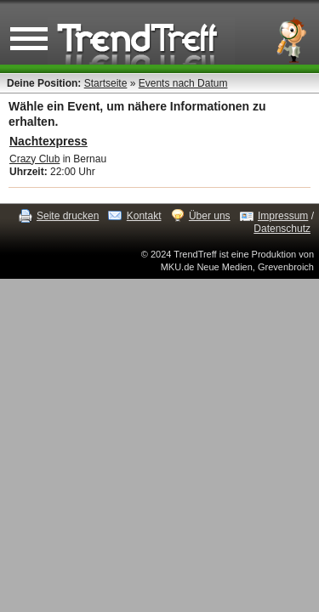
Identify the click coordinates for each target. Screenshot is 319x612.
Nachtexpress (48, 141)
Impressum (283, 216)
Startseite (106, 83)
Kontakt (144, 216)
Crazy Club (34, 159)
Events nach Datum (183, 83)
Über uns (210, 216)
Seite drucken (68, 216)
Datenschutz (281, 229)
